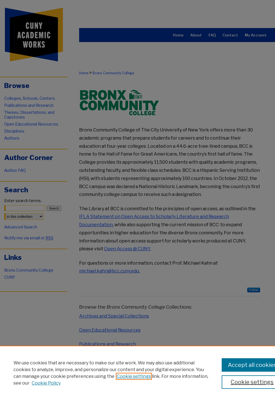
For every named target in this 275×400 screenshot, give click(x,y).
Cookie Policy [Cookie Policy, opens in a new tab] (46, 383)
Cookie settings (134, 376)
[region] (137, 373)
